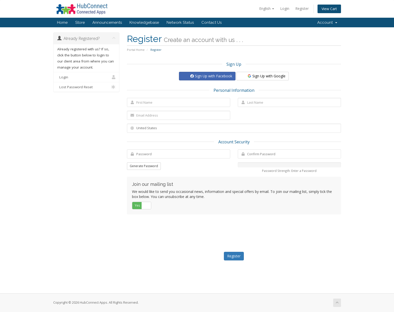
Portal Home (136, 50)
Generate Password (144, 166)
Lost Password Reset (86, 87)
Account (327, 22)
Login (284, 8)
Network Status (180, 22)
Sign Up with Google (266, 76)
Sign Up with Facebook (211, 76)
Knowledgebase (144, 22)
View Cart (329, 8)
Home (62, 22)
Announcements (107, 22)
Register (302, 8)
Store (80, 22)
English (266, 8)
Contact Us (211, 22)
